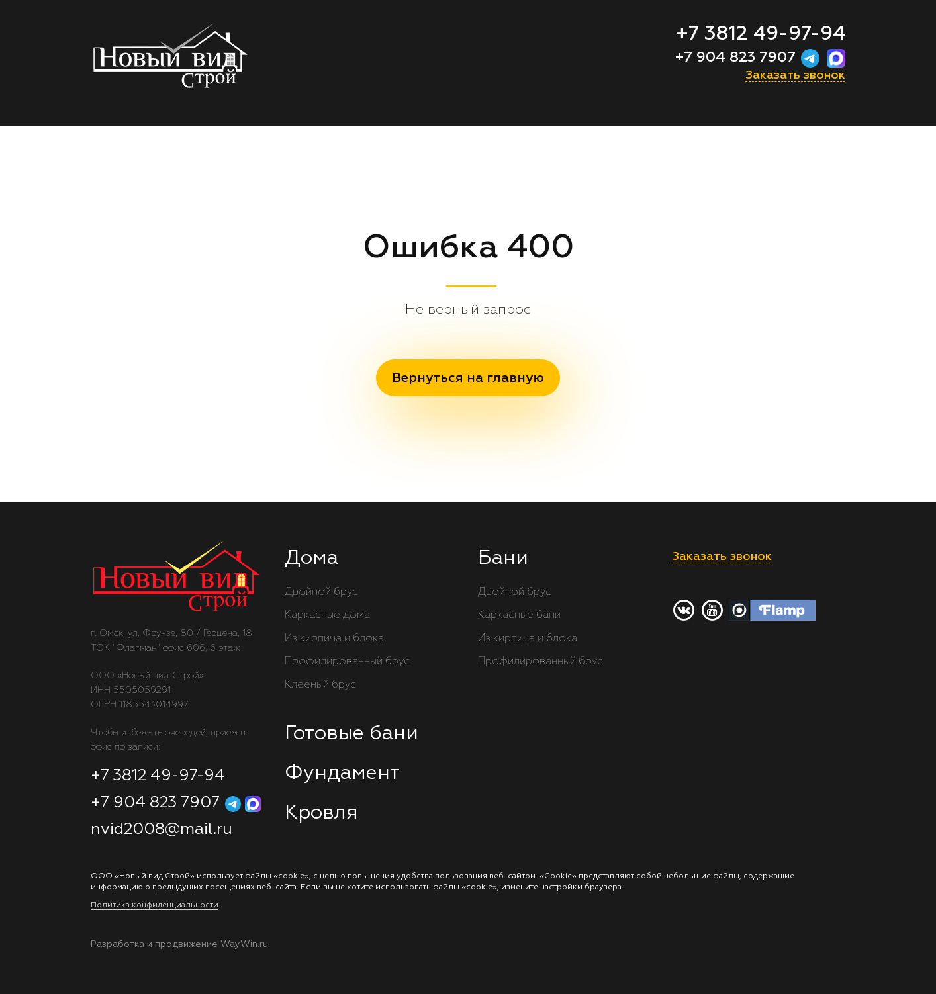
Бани (503, 558)
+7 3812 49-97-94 (760, 34)
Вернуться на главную (468, 377)
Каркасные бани (519, 615)
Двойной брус (321, 592)
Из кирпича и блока (334, 638)
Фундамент (342, 774)
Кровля (321, 813)
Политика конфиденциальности (154, 905)
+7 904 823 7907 (737, 57)
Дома (311, 558)
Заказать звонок (795, 75)
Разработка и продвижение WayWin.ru (179, 944)
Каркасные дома (327, 615)
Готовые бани (351, 734)
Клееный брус (320, 685)
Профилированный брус (347, 661)
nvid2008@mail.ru (161, 829)
